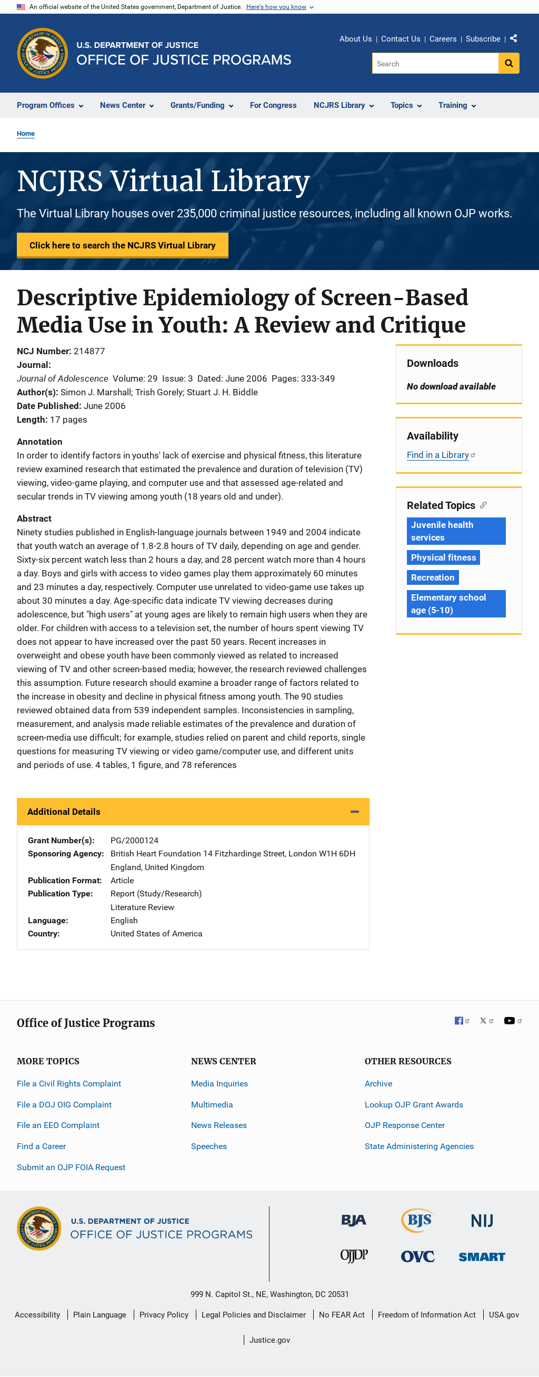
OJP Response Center (405, 1125)
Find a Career (41, 1146)
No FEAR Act (342, 1315)
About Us (356, 39)
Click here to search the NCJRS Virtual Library (122, 245)
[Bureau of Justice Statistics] (418, 1228)
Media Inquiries (219, 1084)
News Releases (219, 1125)
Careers (443, 39)
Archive (378, 1084)
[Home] (184, 53)
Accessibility (37, 1315)
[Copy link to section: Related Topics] (480, 504)
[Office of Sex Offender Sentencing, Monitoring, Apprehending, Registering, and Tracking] (482, 1254)
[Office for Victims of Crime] (418, 1256)
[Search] (436, 63)
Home (26, 133)
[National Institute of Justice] (482, 1216)
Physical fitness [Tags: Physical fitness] (443, 557)
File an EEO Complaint (58, 1125)
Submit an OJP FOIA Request (71, 1167)
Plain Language (99, 1315)
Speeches (209, 1146)
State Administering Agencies (419, 1146)
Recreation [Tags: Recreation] (433, 577)
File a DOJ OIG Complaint (64, 1105)
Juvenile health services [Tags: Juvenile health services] (442, 531)
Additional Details (64, 811)
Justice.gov (269, 1340)
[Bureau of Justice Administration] (354, 1216)
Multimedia (212, 1105)
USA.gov (504, 1315)
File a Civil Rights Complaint (69, 1084)
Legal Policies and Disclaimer (254, 1315)
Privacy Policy (163, 1315)
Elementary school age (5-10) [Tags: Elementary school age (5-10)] (448, 603)
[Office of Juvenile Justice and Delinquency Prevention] (354, 1259)
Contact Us (401, 39)
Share (517, 40)
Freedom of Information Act (427, 1315)
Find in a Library (441, 455)
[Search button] (509, 63)
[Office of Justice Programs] (42, 53)
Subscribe (483, 39)
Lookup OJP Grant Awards (414, 1105)
